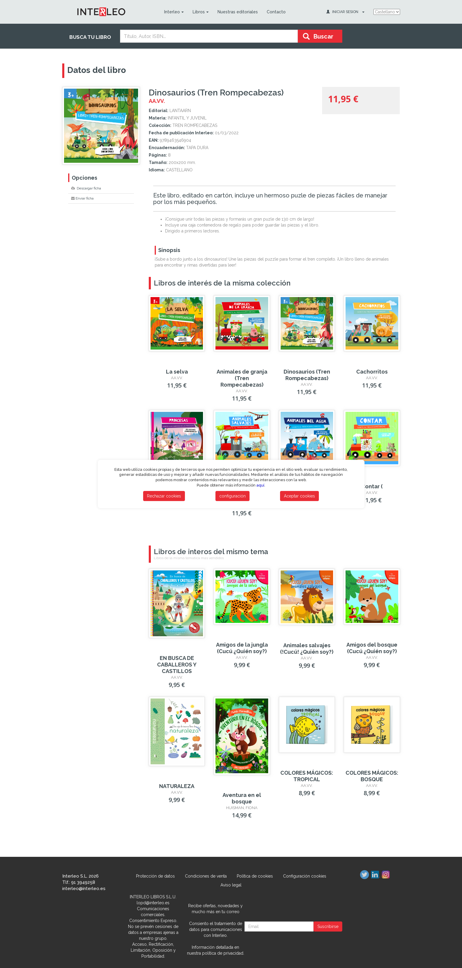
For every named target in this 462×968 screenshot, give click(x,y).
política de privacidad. (223, 953)
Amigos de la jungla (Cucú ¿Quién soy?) (242, 648)
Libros (201, 11)
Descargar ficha (86, 188)
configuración (232, 496)
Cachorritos (372, 372)
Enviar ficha (82, 198)
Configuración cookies (304, 876)
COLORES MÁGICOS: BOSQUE (372, 776)
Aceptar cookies (299, 496)
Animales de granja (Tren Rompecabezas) (242, 378)
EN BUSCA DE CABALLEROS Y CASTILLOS (176, 664)
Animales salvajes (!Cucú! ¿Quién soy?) (306, 648)
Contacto (276, 11)
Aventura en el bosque (242, 798)
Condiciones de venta (206, 876)
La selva (177, 372)
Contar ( (372, 486)
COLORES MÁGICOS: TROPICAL (306, 776)
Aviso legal (231, 885)
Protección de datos (155, 876)
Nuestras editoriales (238, 11)
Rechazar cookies (164, 496)
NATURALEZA (176, 786)
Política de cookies (255, 876)
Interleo (174, 11)
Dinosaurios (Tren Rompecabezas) (307, 375)
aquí (260, 485)
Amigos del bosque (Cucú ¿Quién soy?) (371, 648)
